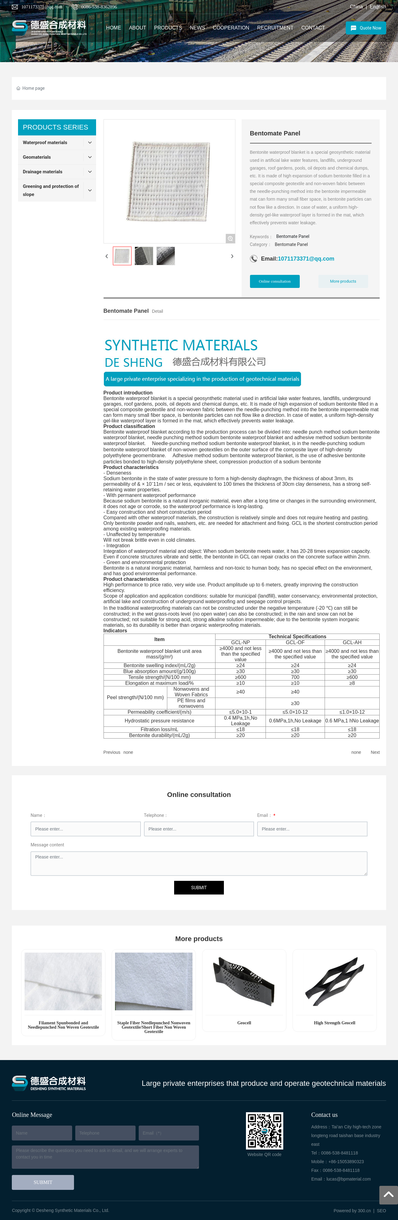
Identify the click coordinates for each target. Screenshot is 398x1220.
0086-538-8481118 (339, 1152)
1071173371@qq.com (41, 6)
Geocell (244, 1023)
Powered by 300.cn (352, 1210)
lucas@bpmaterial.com (348, 1179)
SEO (381, 1210)
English (378, 6)
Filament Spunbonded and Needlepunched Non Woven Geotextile (63, 1025)
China (356, 6)
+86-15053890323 (346, 1161)
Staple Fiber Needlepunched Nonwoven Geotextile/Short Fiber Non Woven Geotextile (153, 1027)
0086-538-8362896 (99, 6)
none (128, 752)
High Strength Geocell (334, 1023)
